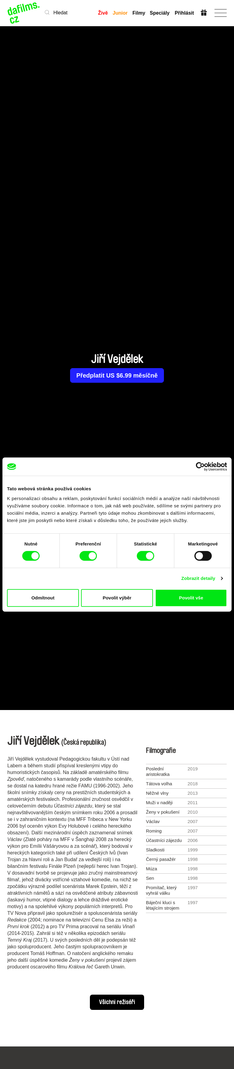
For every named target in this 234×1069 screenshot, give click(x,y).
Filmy (138, 13)
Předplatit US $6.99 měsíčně (117, 375)
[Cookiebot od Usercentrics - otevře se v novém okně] (200, 466)
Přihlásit (184, 13)
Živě (103, 13)
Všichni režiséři (117, 1002)
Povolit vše (191, 597)
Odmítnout (43, 597)
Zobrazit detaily (198, 578)
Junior (119, 13)
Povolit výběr (117, 597)
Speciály (160, 13)
